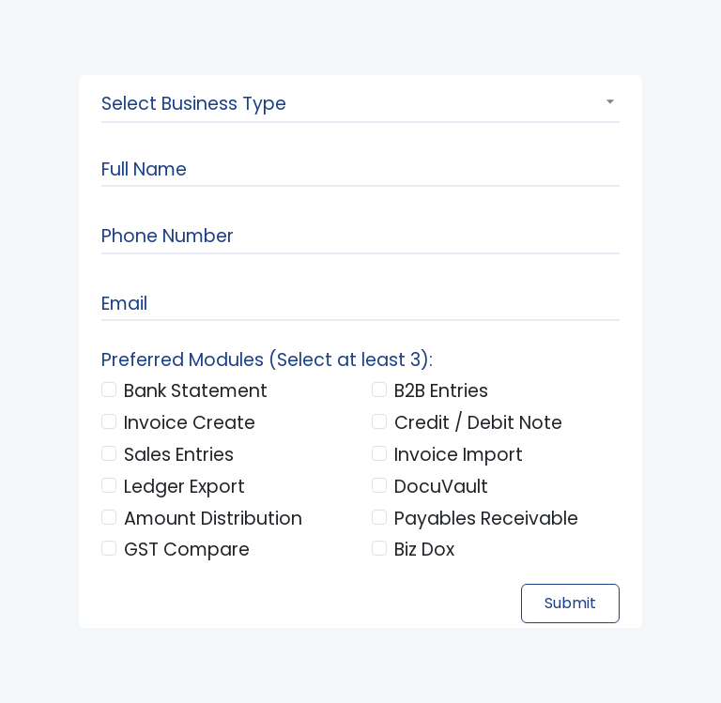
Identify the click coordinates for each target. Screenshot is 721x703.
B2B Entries (441, 391)
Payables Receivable (486, 518)
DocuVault (441, 486)
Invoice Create (189, 423)
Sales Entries (179, 454)
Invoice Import (458, 454)
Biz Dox (424, 549)
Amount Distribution (213, 518)
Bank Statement (196, 391)
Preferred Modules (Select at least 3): (267, 360)
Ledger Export (184, 486)
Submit (570, 603)
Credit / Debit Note (478, 423)
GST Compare (187, 549)
